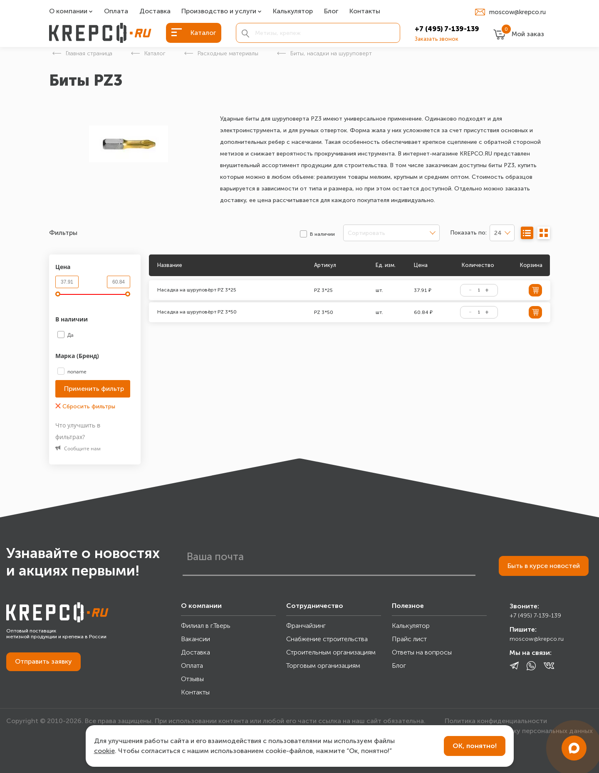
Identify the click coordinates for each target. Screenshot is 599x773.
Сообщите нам (78, 448)
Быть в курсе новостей (543, 566)
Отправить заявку (43, 661)
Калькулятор (293, 11)
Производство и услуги (218, 11)
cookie (104, 751)
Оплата (116, 11)
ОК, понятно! (475, 746)
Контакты (364, 11)
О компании (68, 11)
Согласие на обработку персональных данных (519, 731)
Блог (331, 11)
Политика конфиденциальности (496, 721)
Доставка (155, 11)
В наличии (72, 319)
